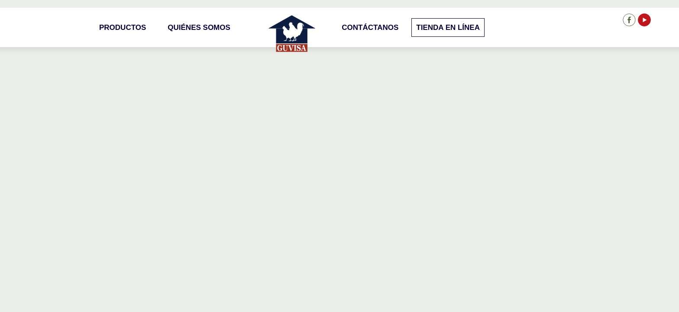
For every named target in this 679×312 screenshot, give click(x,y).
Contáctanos (370, 27)
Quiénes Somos (199, 27)
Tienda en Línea (448, 27)
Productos (122, 27)
